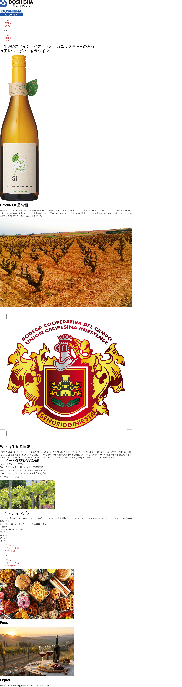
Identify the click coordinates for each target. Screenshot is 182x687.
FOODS (8, 23)
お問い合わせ (10, 551)
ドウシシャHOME (12, 548)
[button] (91, 30)
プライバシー (10, 545)
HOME (7, 20)
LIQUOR (8, 26)
